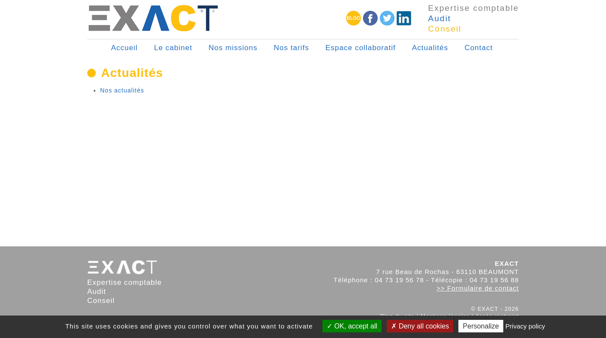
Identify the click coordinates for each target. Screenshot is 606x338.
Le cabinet (173, 48)
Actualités (430, 48)
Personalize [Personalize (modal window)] (481, 326)
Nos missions (232, 48)
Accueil (124, 48)
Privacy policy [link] (525, 326)
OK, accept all (352, 326)
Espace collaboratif (360, 48)
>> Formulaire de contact (477, 288)
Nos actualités (122, 90)
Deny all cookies (420, 326)
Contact (478, 48)
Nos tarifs (291, 48)
